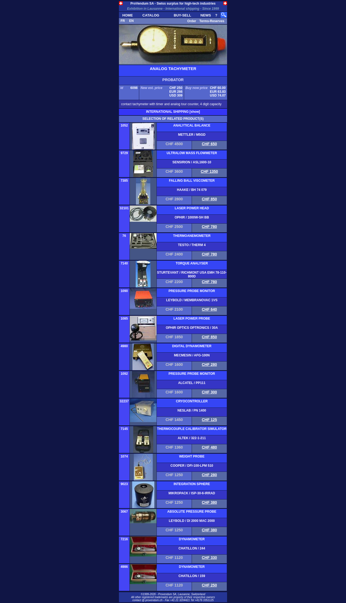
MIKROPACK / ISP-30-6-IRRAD (191, 493)
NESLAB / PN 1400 (191, 410)
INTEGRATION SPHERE (192, 484)
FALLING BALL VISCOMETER (192, 181)
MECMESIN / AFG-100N (191, 355)
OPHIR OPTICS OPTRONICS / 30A (192, 328)
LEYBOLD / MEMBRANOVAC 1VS (192, 300)
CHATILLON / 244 (191, 548)
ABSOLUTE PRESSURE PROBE (191, 511)
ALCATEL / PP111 (191, 383)
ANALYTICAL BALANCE (191, 125)
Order (191, 21)
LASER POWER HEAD (192, 208)
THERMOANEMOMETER (192, 236)
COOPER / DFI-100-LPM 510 (191, 466)
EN (131, 21)
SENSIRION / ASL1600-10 (191, 162)
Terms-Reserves (211, 21)
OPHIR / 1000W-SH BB (192, 217)
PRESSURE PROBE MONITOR (192, 291)
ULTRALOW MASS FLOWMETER (192, 153)
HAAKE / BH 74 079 (192, 190)
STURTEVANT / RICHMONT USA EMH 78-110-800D (192, 274)
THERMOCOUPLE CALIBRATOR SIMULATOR (192, 429)
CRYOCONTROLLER (192, 401)
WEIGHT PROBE (191, 456)
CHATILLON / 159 (191, 576)
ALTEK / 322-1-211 (192, 438)
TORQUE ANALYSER (192, 263)
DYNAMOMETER (192, 539)
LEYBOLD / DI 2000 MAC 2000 (192, 521)
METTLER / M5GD (191, 135)
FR (123, 21)
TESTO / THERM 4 (191, 245)
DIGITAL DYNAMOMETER (192, 346)
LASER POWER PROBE (192, 318)
